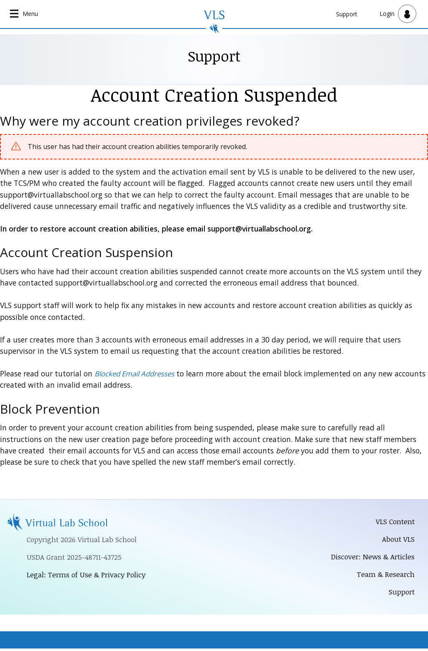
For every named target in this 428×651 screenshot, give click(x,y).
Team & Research (385, 576)
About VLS (398, 540)
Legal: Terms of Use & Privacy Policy (88, 576)
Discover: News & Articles (371, 558)
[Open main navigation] (24, 14)
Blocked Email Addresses (136, 374)
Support (346, 14)
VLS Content (394, 522)
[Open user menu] (398, 14)
